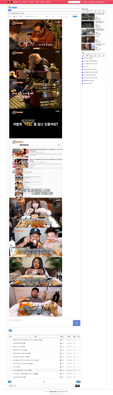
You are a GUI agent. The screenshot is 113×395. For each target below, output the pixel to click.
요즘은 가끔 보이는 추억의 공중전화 (21, 353)
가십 (9, 7)
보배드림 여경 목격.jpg (18, 343)
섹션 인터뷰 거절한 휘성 (18, 377)
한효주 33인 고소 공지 (18, 346)
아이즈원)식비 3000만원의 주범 (20, 356)
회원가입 (92, 1)
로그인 (85, 1)
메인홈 (15, 2)
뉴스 (20, 2)
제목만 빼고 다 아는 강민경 (19, 350)
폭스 (17, 16)
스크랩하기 (75, 16)
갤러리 (37, 2)
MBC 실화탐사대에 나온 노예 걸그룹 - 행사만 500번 (25, 360)
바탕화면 (48, 2)
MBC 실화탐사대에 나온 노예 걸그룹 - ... (91, 72)
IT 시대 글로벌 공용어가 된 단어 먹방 (21, 370)
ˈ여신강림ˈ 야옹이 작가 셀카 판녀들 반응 (22, 363)
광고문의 (66, 391)
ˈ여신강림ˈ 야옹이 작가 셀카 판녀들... (90, 69)
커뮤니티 (31, 2)
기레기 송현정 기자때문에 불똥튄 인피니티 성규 (24, 373)
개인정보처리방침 (53, 391)
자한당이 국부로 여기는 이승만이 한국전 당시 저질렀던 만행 (27, 339)
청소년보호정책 (60, 391)
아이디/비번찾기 (100, 1)
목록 (10, 330)
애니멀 (42, 2)
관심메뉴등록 (14, 7)
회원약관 (47, 391)
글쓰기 (78, 381)
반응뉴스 (25, 2)
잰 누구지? (15, 367)
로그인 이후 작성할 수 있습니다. (41, 323)
